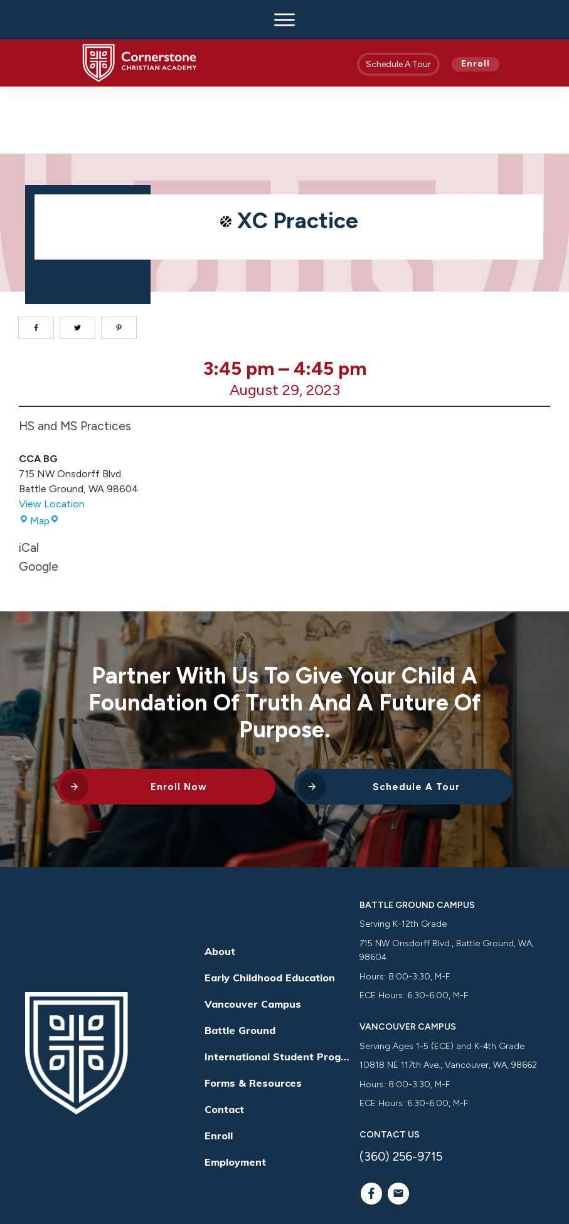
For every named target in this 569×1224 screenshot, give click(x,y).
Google (38, 499)
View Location (52, 437)
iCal (29, 480)
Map (39, 454)
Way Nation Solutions (465, 1188)
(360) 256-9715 (400, 1089)
